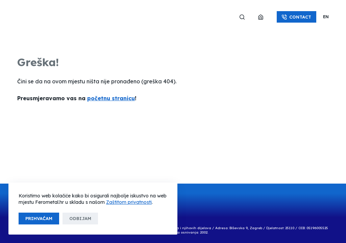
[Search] (242, 17)
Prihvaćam (38, 218)
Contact (296, 17)
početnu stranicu (111, 98)
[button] (326, 17)
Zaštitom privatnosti (129, 202)
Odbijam (80, 218)
